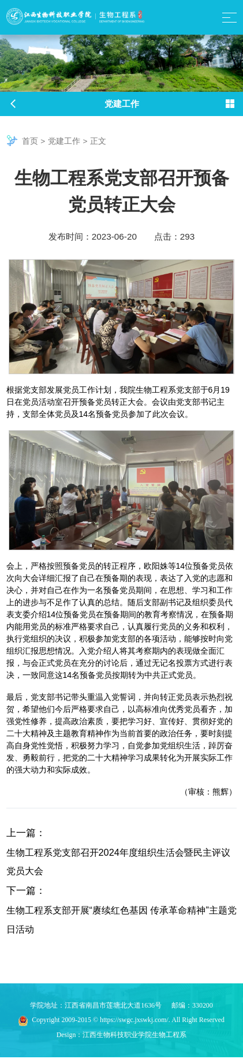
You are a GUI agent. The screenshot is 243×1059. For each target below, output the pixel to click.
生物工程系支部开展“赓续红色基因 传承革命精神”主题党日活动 (118, 921)
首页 (30, 141)
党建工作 (64, 141)
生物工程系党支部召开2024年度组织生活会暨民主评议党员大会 (120, 862)
